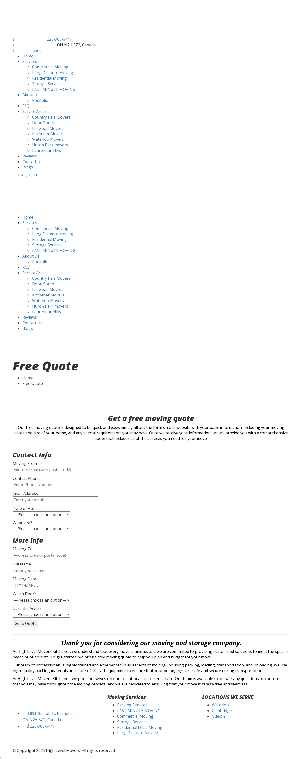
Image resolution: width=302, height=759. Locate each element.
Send (37, 50)
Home (27, 377)
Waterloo (220, 705)
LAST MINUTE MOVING (138, 710)
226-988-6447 (59, 39)
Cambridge (222, 710)
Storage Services (132, 721)
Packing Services (132, 705)
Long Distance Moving (137, 732)
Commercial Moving (135, 716)
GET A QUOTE (25, 175)
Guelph (218, 716)
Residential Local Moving (139, 727)
